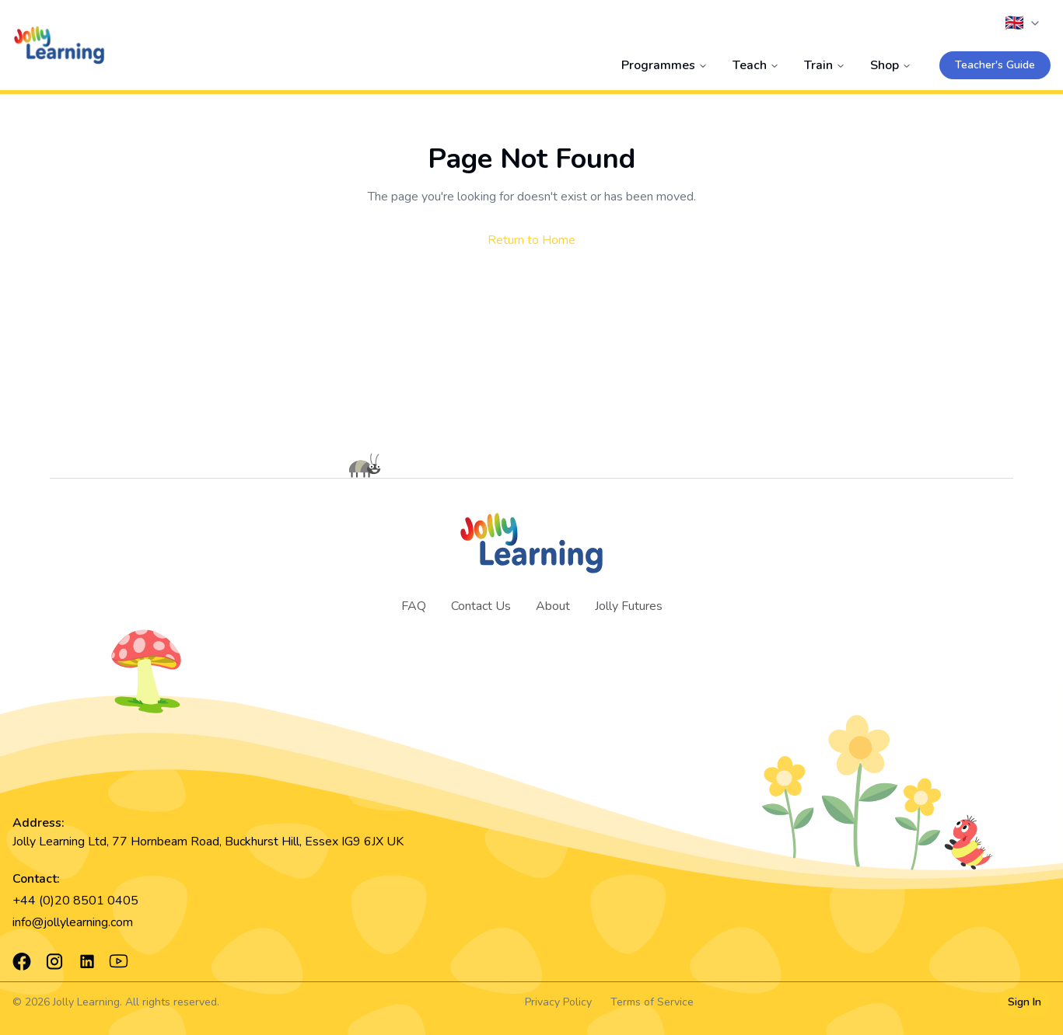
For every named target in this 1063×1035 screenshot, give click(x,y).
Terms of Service (652, 1002)
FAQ (413, 606)
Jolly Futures (629, 606)
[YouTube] (118, 961)
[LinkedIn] (87, 961)
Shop (890, 65)
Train (824, 65)
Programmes (664, 65)
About (553, 606)
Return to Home (531, 240)
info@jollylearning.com (72, 922)
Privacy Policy (558, 1002)
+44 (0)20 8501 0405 (75, 900)
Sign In (1024, 1002)
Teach (756, 65)
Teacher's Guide (995, 64)
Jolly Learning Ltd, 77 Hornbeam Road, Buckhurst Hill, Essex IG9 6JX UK (208, 841)
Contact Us (481, 606)
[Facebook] (21, 961)
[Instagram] (54, 961)
